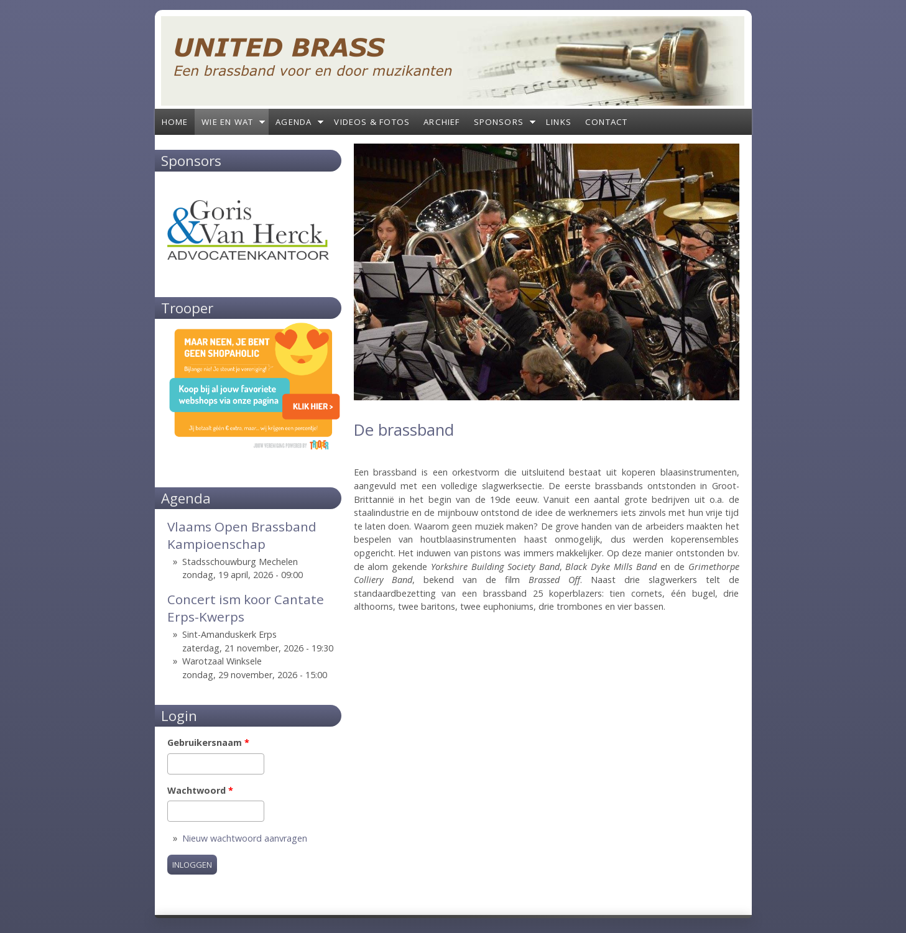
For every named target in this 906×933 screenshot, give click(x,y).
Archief (441, 121)
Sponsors (499, 121)
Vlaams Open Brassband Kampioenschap (242, 535)
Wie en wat (227, 121)
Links (558, 121)
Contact (606, 121)
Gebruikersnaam (208, 742)
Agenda (293, 121)
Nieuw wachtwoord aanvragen (244, 838)
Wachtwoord (200, 790)
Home (175, 121)
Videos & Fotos (372, 121)
